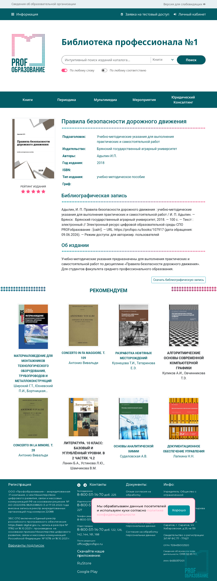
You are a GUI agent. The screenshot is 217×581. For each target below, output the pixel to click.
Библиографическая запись (94, 196)
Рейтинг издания (33, 190)
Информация (24, 14)
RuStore (84, 563)
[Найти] (191, 60)
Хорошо (179, 510)
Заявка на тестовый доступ (144, 14)
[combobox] (163, 60)
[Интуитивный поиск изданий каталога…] (106, 60)
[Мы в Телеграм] (85, 484)
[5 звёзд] (33, 192)
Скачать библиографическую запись (178, 279)
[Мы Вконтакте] (78, 484)
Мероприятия (144, 99)
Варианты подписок (26, 545)
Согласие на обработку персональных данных (142, 533)
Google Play (87, 572)
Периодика (66, 99)
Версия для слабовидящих (184, 4)
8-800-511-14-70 (90, 495)
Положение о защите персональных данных (140, 524)
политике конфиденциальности (130, 512)
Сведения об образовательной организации (43, 4)
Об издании (75, 245)
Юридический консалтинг (183, 100)
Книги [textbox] (157, 59)
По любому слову (82, 70)
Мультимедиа (105, 99)
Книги (28, 99)
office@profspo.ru (90, 544)
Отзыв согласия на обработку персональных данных (140, 495)
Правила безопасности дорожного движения (124, 121)
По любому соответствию (128, 70)
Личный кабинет (190, 14)
